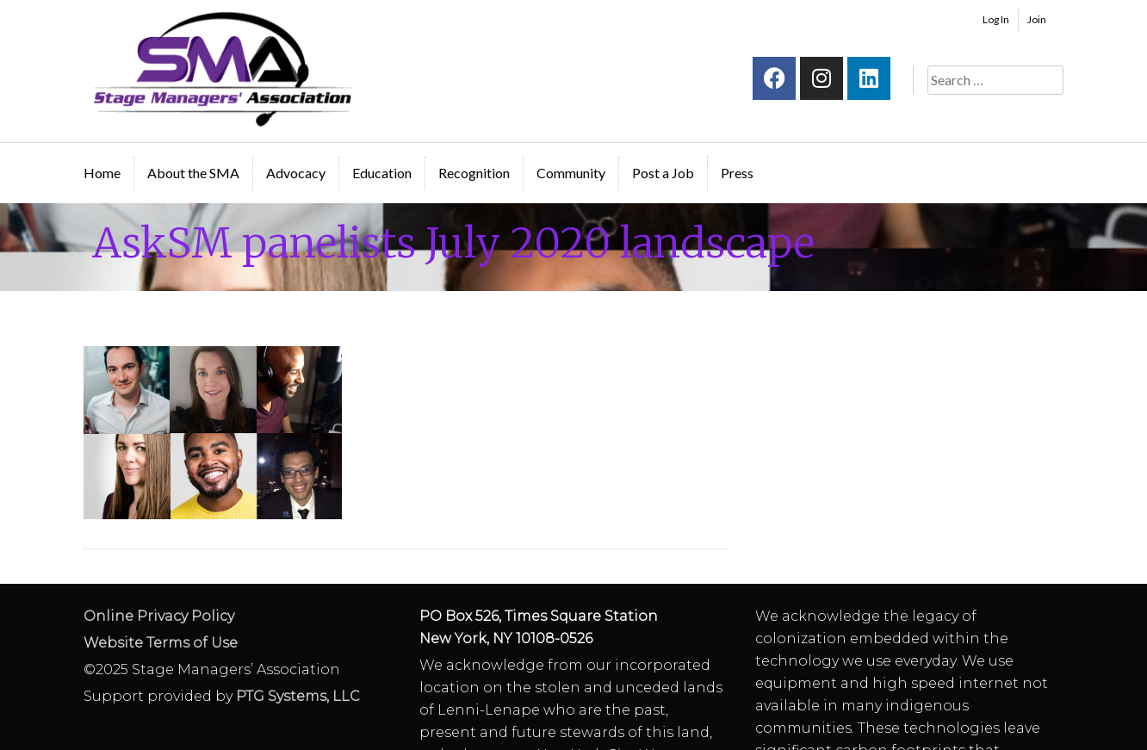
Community (570, 172)
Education (382, 172)
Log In (996, 19)
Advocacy (296, 172)
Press (737, 172)
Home (102, 172)
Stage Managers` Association (221, 68)
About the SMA (193, 172)
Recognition (474, 172)
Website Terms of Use (161, 643)
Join (1036, 19)
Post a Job (663, 172)
